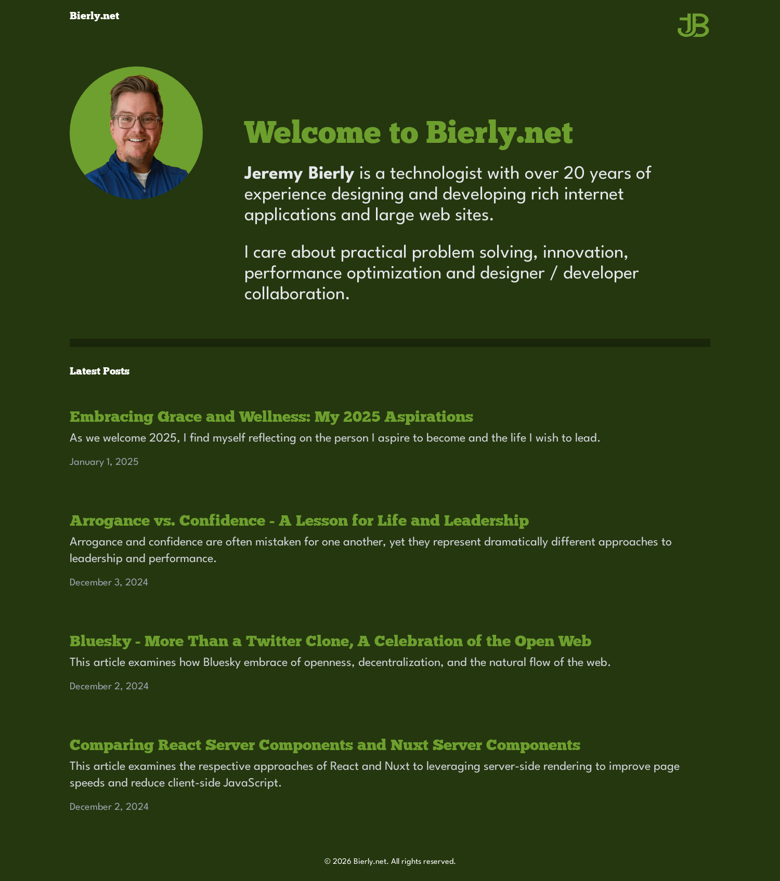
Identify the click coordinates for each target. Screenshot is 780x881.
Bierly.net (94, 15)
